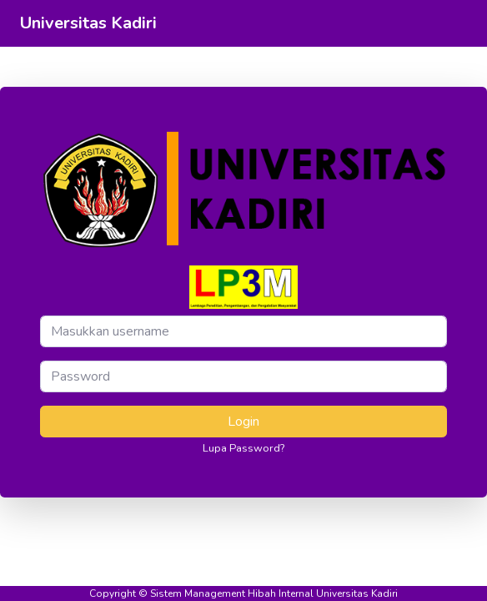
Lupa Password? (243, 448)
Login (243, 421)
